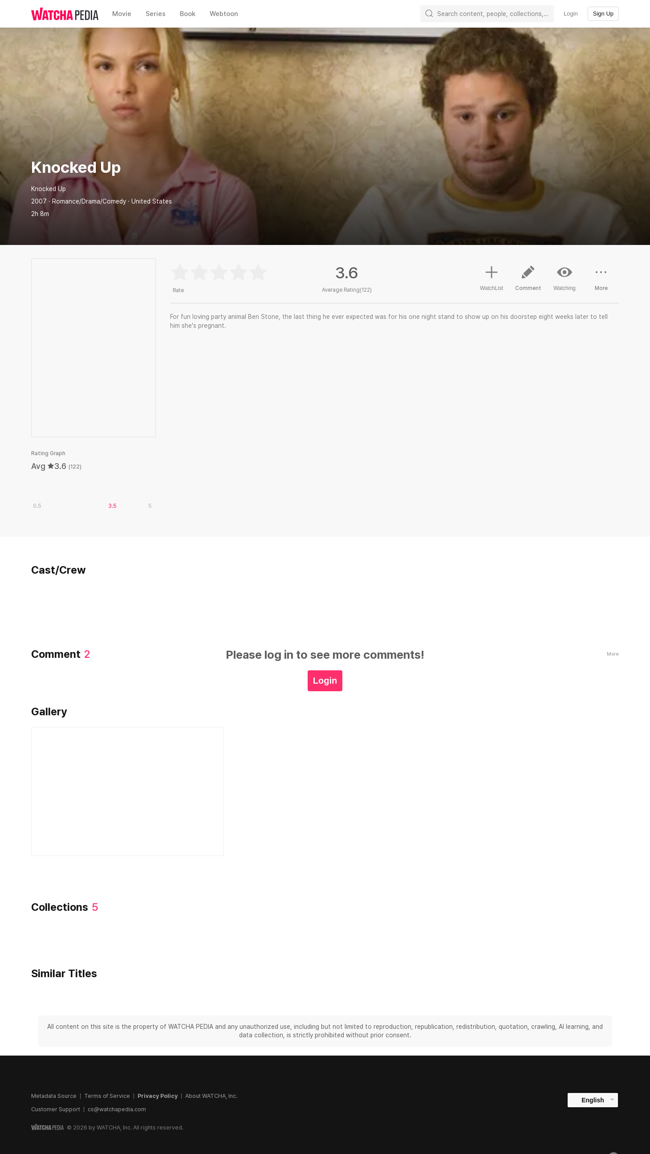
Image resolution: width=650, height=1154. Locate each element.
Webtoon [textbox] (224, 14)
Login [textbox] (571, 13)
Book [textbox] (187, 14)
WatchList (491, 277)
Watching (564, 278)
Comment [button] (528, 281)
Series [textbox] (156, 14)
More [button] (601, 281)
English (592, 1100)
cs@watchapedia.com (117, 1109)
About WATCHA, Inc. (211, 1096)
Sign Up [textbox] (603, 13)
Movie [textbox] (121, 14)
